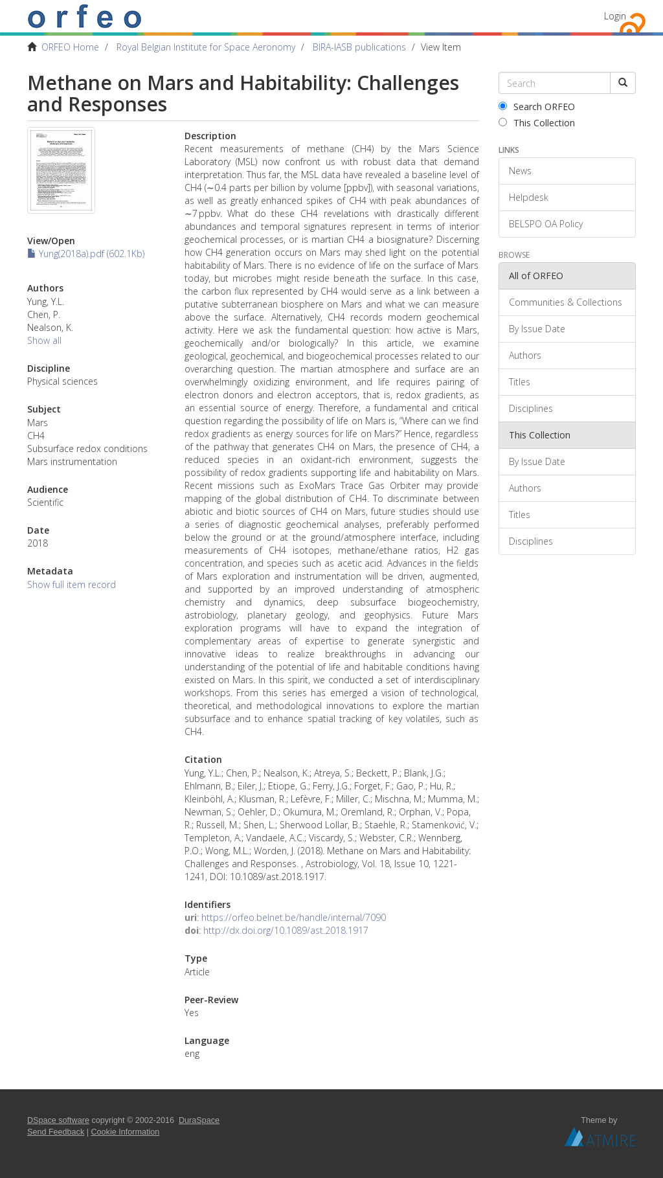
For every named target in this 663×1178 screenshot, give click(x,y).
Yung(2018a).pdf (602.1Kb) (85, 253)
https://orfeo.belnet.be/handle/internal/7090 (293, 917)
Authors (525, 355)
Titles (519, 382)
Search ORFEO (537, 106)
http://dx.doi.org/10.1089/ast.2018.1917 (285, 930)
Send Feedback (55, 1132)
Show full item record (71, 584)
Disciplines (531, 408)
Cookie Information (125, 1132)
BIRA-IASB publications (359, 47)
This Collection (537, 123)
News (520, 170)
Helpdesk (528, 197)
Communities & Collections (565, 302)
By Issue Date (537, 329)
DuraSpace (199, 1120)
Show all (44, 340)
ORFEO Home (70, 47)
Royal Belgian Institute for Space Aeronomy (206, 47)
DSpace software (58, 1120)
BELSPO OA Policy (546, 224)
